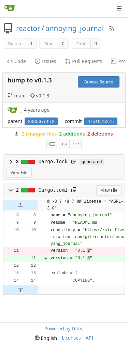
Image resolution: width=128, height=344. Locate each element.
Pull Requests (83, 61)
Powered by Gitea (64, 328)
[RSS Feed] (112, 28)
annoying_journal (74, 28)
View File (19, 172)
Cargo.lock (53, 162)
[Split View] (64, 144)
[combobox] (51, 144)
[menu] (76, 144)
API (89, 337)
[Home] (9, 8)
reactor (28, 28)
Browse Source (98, 82)
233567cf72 (41, 121)
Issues (45, 61)
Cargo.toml (53, 190)
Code (16, 61)
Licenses (71, 337)
